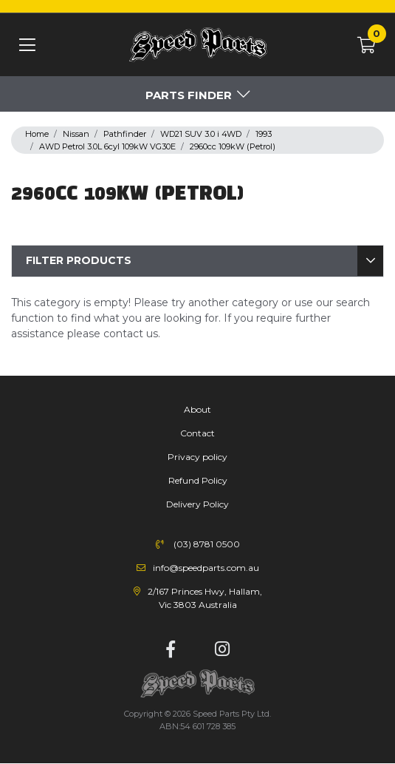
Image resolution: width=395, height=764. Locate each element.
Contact (197, 433)
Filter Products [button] (78, 260)
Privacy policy (197, 456)
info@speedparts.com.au (206, 567)
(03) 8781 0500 (207, 544)
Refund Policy (197, 480)
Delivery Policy (197, 504)
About (197, 409)
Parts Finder (188, 95)
